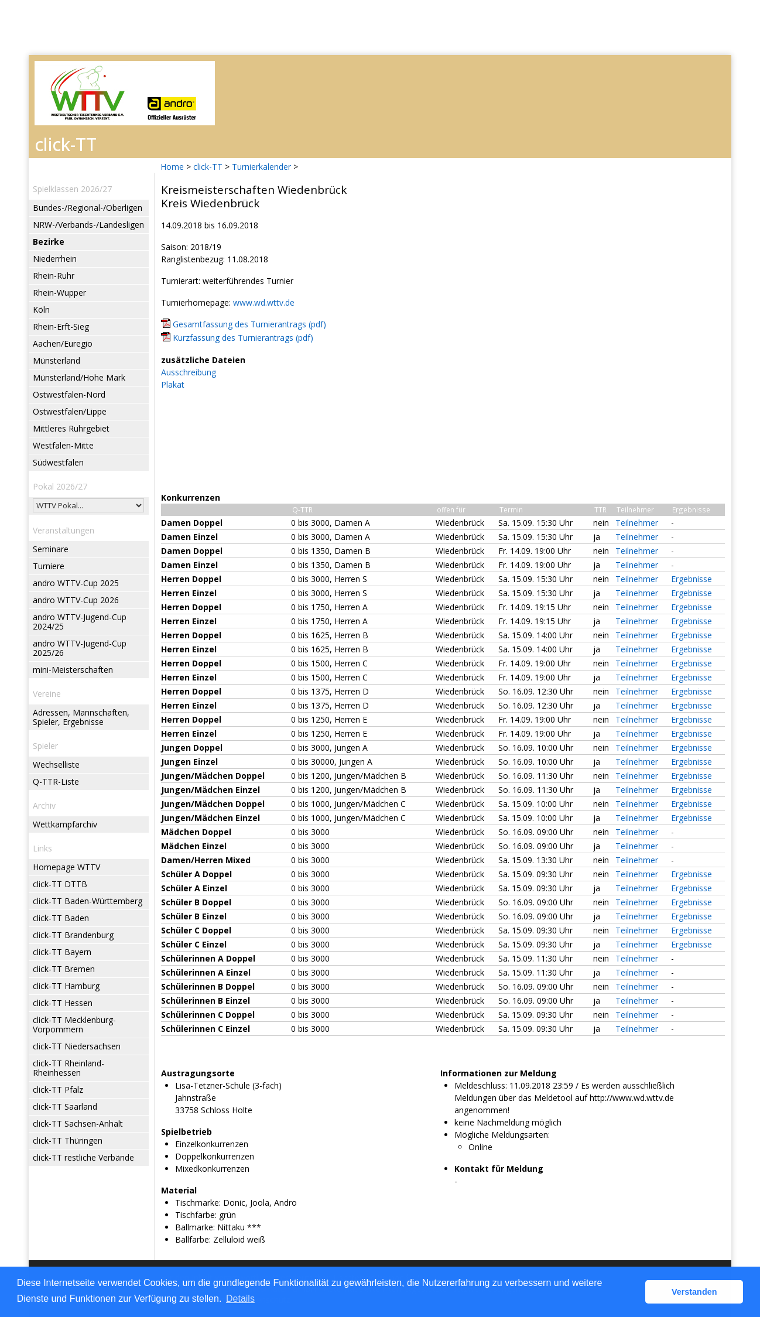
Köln (41, 309)
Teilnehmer (636, 522)
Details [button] (240, 1299)
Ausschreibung (188, 372)
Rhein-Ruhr (53, 275)
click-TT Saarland (65, 1106)
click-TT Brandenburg (73, 934)
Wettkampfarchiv (65, 824)
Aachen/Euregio (63, 343)
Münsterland (56, 360)
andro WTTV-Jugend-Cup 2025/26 (79, 648)
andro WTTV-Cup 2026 (76, 600)
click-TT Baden (61, 917)
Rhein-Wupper (59, 292)
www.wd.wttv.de (264, 302)
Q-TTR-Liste (56, 781)
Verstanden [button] (694, 1292)
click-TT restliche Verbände (83, 1157)
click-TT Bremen (64, 968)
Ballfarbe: (193, 1239)
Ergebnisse (691, 578)
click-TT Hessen (63, 1002)
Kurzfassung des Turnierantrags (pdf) (243, 337)
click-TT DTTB (60, 884)
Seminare (51, 549)
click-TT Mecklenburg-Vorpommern (74, 1024)
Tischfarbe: (196, 1214)
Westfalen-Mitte (63, 445)
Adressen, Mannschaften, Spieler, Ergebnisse (81, 717)
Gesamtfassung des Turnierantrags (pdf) (249, 324)
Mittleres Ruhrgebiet (71, 428)
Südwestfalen (58, 462)
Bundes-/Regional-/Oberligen (87, 207)
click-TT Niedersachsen (77, 1046)
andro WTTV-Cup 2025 (76, 583)
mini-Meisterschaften (73, 669)
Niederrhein (55, 258)
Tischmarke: (198, 1202)
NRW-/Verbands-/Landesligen (88, 224)
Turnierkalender (261, 166)
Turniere (48, 566)
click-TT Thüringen (67, 1140)
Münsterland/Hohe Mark (79, 377)
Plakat (172, 384)
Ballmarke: (195, 1227)
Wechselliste (56, 764)
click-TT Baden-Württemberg (87, 900)
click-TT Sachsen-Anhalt (78, 1123)
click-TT (207, 166)
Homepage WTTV (66, 867)
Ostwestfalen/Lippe (70, 411)
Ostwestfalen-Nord (69, 394)
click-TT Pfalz (58, 1089)
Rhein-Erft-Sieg (61, 326)
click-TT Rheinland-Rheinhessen (68, 1068)
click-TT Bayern (62, 951)
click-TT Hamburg (66, 985)
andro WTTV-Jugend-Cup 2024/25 (79, 621)
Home (172, 166)
